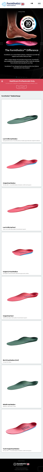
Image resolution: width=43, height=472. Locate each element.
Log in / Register (21, 87)
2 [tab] (18, 77)
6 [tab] (25, 77)
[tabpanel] (21, 43)
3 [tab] (19, 77)
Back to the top (21, 460)
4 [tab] (21, 77)
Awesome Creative (24, 469)
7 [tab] (26, 77)
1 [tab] (16, 77)
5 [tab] (23, 77)
